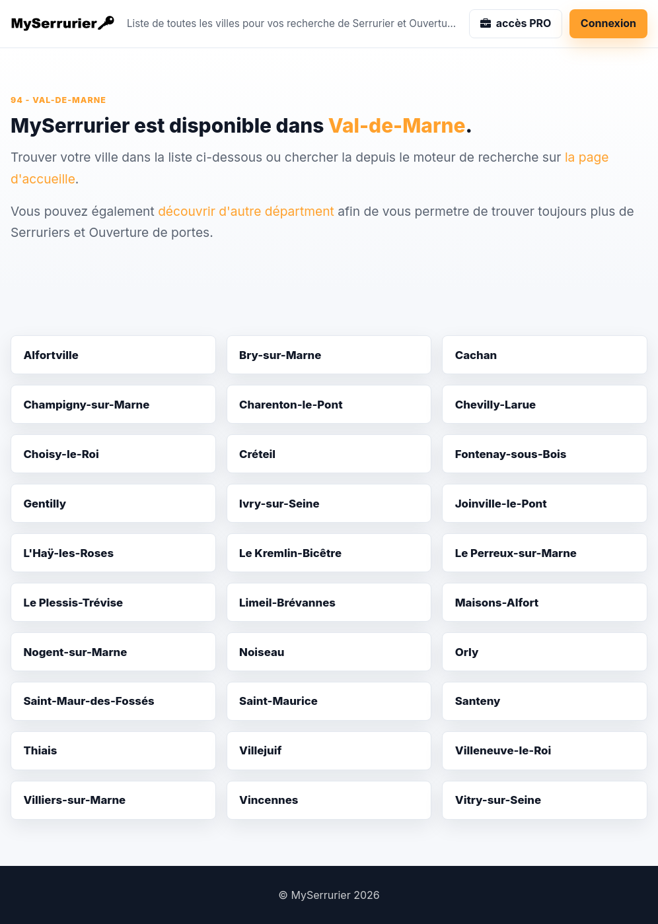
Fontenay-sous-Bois (511, 454)
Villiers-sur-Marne (74, 800)
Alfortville (50, 355)
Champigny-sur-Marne (86, 404)
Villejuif (260, 750)
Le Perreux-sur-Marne (516, 553)
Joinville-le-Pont (501, 503)
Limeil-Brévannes (287, 602)
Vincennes (268, 800)
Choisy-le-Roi (60, 454)
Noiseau (261, 652)
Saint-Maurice (278, 701)
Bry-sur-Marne (280, 355)
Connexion (608, 23)
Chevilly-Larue (495, 404)
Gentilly (44, 503)
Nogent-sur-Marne (75, 652)
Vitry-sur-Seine (498, 800)
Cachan (476, 355)
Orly (467, 652)
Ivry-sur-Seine (279, 503)
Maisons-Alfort (497, 602)
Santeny (478, 701)
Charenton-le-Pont (291, 404)
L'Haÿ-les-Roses (68, 553)
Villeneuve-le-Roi (503, 750)
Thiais (40, 750)
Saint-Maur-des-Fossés (88, 701)
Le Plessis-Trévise (73, 602)
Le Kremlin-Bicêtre (290, 553)
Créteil (257, 454)
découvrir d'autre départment (246, 211)
